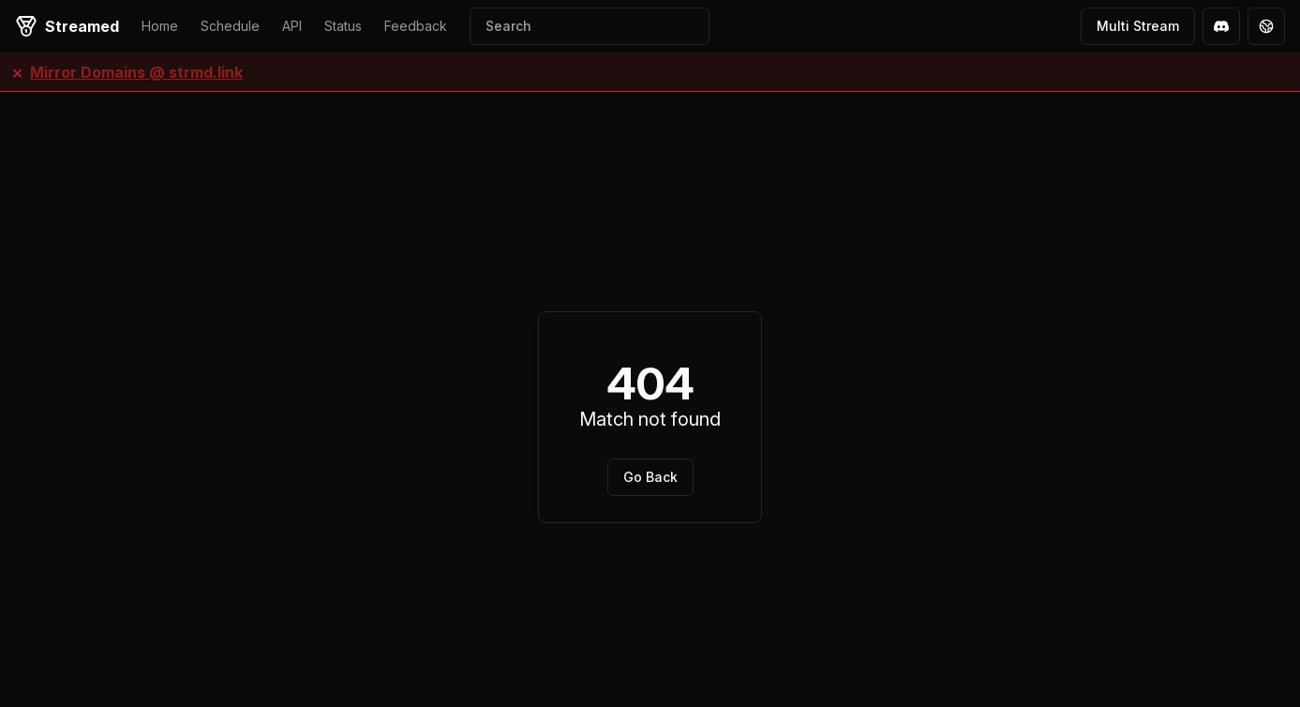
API (292, 26)
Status (343, 26)
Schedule (230, 26)
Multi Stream (1138, 26)
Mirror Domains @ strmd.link (136, 72)
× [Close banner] (17, 72)
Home (160, 26)
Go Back (650, 477)
